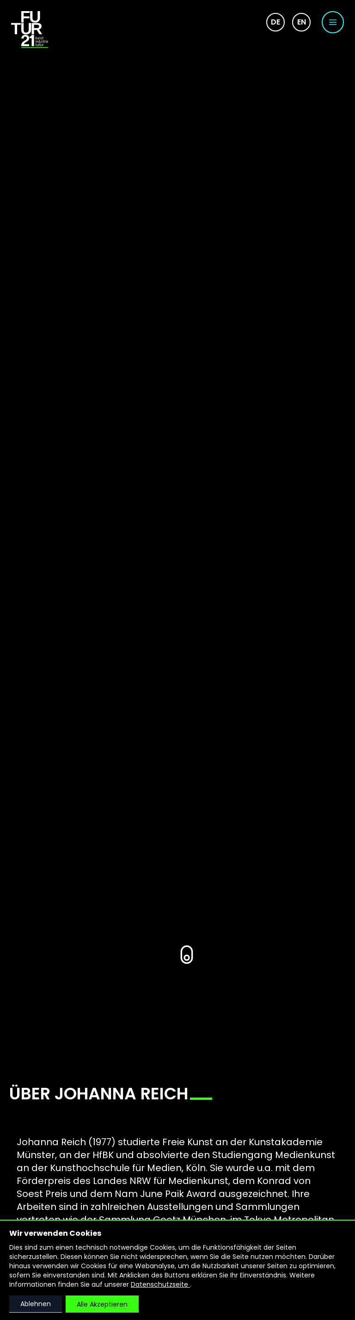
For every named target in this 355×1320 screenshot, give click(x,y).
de (275, 22)
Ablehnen (35, 1303)
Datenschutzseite (160, 1284)
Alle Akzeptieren (102, 1304)
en (301, 22)
